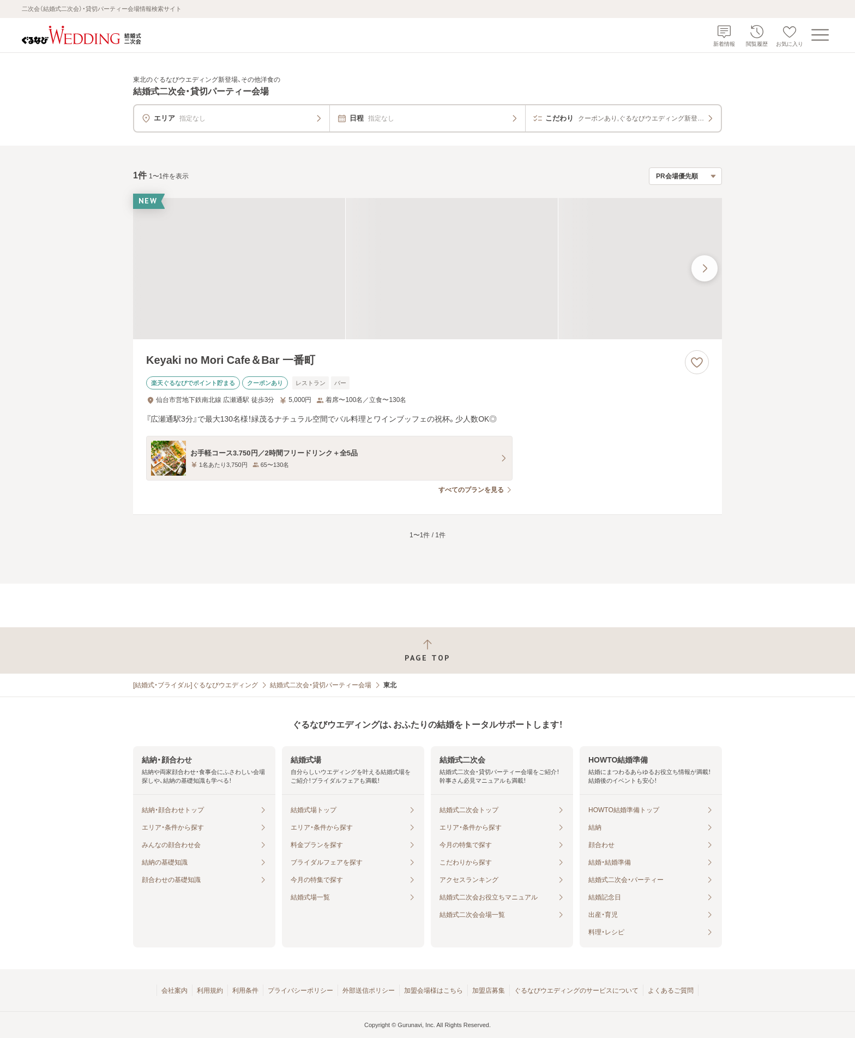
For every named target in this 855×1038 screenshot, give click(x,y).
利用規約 (210, 990)
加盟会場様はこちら (433, 990)
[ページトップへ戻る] (427, 650)
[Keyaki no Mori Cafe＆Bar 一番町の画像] (427, 268)
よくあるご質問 (671, 990)
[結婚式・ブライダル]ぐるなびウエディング (195, 685)
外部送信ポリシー (368, 990)
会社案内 (174, 990)
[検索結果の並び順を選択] (685, 176)
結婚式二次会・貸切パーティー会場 (320, 685)
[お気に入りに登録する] (697, 362)
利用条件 (245, 990)
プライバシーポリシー (300, 990)
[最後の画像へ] (704, 268)
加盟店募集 (488, 990)
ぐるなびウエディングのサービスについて (576, 990)
